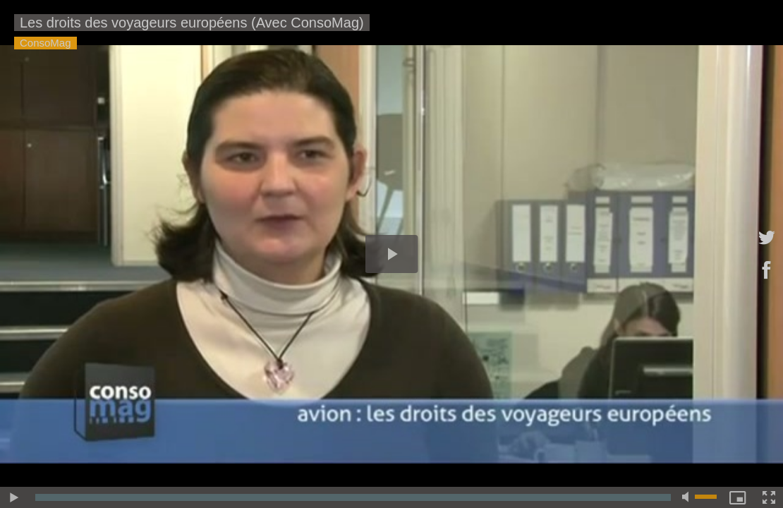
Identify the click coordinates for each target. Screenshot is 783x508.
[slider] (353, 497)
